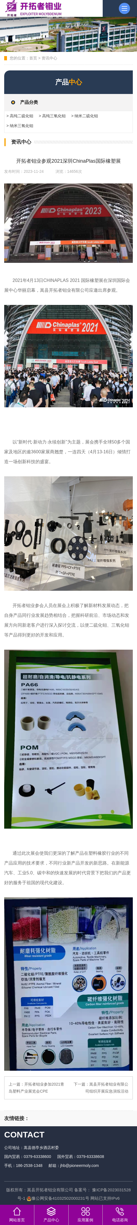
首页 (33, 58)
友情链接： (16, 1118)
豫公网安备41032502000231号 (58, 1198)
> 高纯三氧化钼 (52, 116)
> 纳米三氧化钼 (19, 125)
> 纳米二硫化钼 (84, 116)
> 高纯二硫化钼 (19, 116)
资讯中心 (49, 58)
